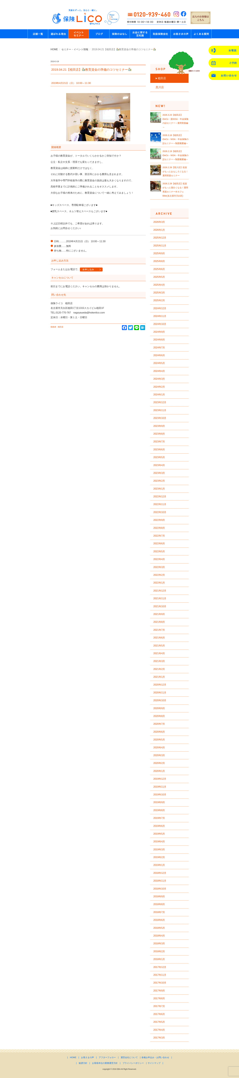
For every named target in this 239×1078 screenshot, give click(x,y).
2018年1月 (159, 959)
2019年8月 (159, 810)
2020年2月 (159, 763)
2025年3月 (159, 292)
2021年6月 (159, 637)
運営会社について (129, 1057)
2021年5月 (159, 645)
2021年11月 (159, 598)
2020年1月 (159, 771)
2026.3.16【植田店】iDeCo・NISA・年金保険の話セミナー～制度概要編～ (175, 139)
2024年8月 (159, 339)
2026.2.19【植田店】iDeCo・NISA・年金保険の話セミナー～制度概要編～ (175, 155)
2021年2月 (159, 669)
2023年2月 (159, 480)
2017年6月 (159, 1014)
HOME (54, 49)
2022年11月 (159, 504)
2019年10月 (159, 794)
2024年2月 (159, 386)
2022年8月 (159, 528)
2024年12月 (159, 308)
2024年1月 (159, 394)
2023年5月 (159, 457)
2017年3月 (159, 1037)
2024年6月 (159, 355)
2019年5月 (159, 833)
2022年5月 (159, 551)
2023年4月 (159, 465)
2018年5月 (159, 928)
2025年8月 (159, 261)
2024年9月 (159, 332)
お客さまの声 (87, 1057)
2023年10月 (159, 418)
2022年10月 (159, 512)
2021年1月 (159, 677)
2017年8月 (159, 998)
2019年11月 (159, 786)
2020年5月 (159, 739)
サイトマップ (154, 1063)
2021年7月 (159, 630)
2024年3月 (159, 379)
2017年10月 (159, 982)
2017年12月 (159, 967)
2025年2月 (159, 300)
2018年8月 (159, 904)
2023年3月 (159, 473)
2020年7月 (159, 724)
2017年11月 (159, 975)
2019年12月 (159, 779)
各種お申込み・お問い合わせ (155, 1057)
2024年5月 (159, 363)
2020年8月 (159, 716)
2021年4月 (159, 653)
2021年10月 (159, 606)
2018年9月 (159, 896)
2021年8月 (159, 622)
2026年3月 (159, 222)
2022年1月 (159, 582)
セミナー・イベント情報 (74, 49)
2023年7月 (159, 441)
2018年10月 (159, 888)
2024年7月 (159, 347)
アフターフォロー (107, 1057)
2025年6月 (159, 269)
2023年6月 (159, 449)
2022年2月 (159, 575)
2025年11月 (159, 245)
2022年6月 (159, 543)
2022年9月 (159, 520)
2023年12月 (159, 402)
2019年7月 (159, 818)
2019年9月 (159, 802)
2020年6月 (159, 732)
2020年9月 (159, 708)
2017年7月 (159, 1006)
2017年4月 (159, 1030)
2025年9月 (159, 253)
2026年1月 (159, 230)
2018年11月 (159, 880)
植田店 (162, 78)
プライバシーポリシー (133, 1063)
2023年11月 (159, 410)
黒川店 (160, 87)
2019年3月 (159, 849)
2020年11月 (159, 692)
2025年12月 (159, 237)
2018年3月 (159, 943)
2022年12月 (159, 496)
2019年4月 (159, 841)
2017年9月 (159, 990)
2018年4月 (159, 935)
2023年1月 (159, 488)
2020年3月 (159, 755)
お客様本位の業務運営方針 (105, 1063)
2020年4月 (159, 747)
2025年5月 (159, 277)
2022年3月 (159, 567)
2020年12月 (159, 684)
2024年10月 (159, 324)
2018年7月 (159, 912)
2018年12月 (159, 873)
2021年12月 (159, 590)
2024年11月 (159, 316)
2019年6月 (159, 826)
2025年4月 (159, 285)
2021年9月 (159, 614)
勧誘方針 (83, 1063)
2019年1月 (159, 865)
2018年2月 (159, 951)
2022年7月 (159, 535)
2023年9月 (159, 426)
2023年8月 (159, 433)
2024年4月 (159, 371)
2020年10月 (159, 700)
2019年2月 (159, 857)
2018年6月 (159, 920)
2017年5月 (159, 1022)
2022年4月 (159, 559)
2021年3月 (159, 661)
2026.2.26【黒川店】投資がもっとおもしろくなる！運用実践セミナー (175, 171)
